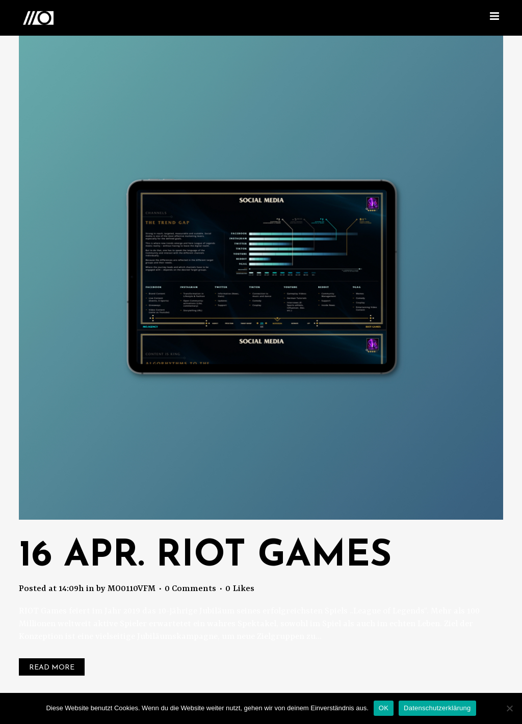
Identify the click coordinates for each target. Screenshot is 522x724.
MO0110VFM (131, 589)
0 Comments (190, 589)
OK (383, 708)
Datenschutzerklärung (437, 708)
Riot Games (274, 556)
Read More (51, 668)
